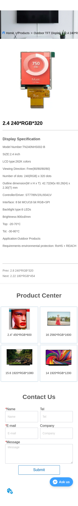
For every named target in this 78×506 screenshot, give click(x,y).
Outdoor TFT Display (47, 33)
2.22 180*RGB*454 (22, 276)
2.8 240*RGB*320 (21, 270)
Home (10, 33)
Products (24, 33)
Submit (39, 470)
